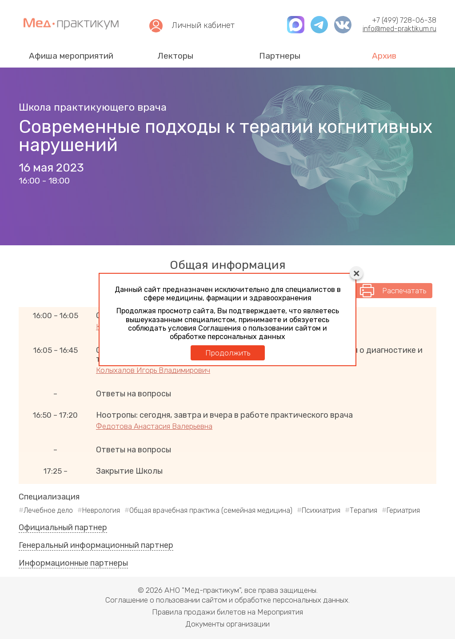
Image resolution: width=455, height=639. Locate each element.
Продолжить (227, 352)
